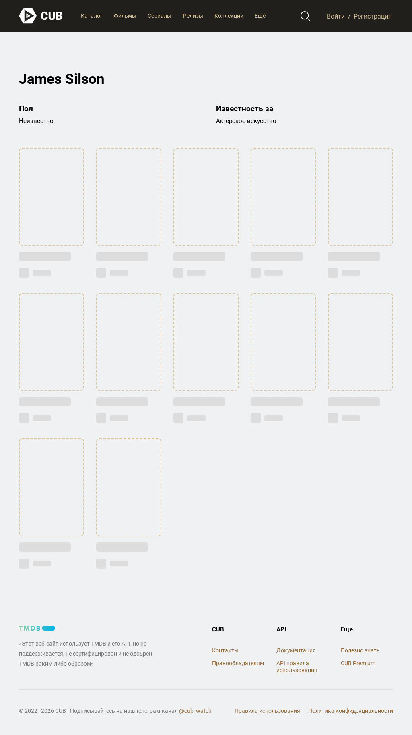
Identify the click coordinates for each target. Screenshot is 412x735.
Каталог (92, 15)
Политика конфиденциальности (350, 711)
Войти (336, 16)
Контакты (225, 650)
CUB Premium (358, 663)
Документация (296, 650)
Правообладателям (238, 663)
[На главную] (41, 16)
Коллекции (228, 15)
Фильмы (125, 15)
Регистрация (373, 16)
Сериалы (159, 15)
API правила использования (296, 666)
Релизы (193, 15)
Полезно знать (360, 650)
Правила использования (267, 711)
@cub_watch (195, 711)
